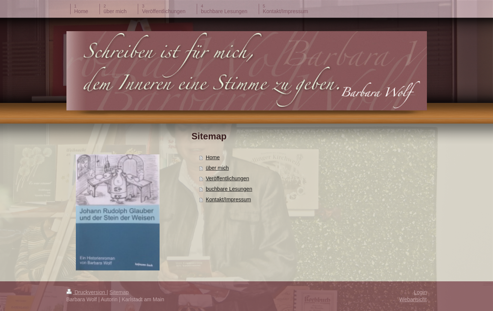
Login (420, 292)
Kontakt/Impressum (228, 199)
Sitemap (119, 292)
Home (213, 157)
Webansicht (413, 299)
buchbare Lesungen (229, 189)
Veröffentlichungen (227, 178)
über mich (217, 168)
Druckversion (86, 292)
